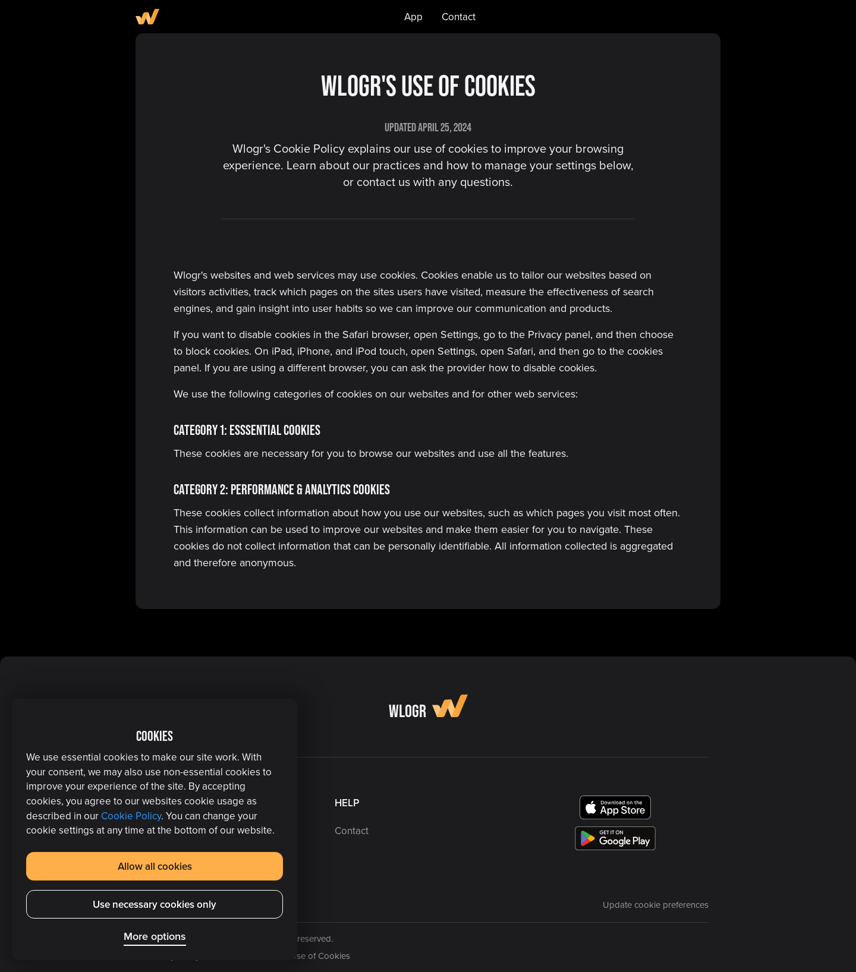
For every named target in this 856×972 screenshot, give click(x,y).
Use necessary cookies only (154, 904)
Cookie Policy (131, 816)
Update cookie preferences (656, 904)
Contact (459, 17)
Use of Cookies (320, 955)
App (413, 17)
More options (155, 936)
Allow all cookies (155, 866)
